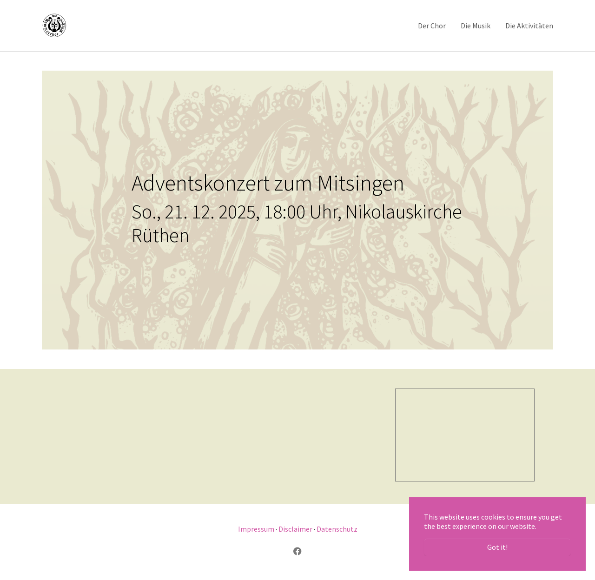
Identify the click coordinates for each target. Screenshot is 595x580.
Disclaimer (295, 529)
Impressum (256, 529)
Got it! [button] (497, 547)
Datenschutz (337, 529)
